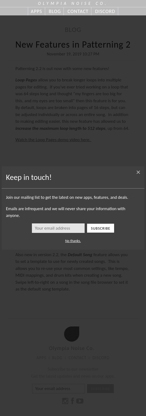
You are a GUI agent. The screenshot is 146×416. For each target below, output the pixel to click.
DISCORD (105, 11)
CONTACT (78, 11)
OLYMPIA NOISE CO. (73, 3)
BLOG (55, 11)
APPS (36, 11)
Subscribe (100, 228)
